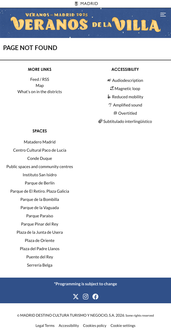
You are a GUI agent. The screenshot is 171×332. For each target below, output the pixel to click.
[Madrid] (85, 4)
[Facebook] (95, 296)
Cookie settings (122, 326)
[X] (76, 296)
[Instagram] (85, 296)
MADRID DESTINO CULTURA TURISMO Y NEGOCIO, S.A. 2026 (72, 315)
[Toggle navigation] (163, 14)
